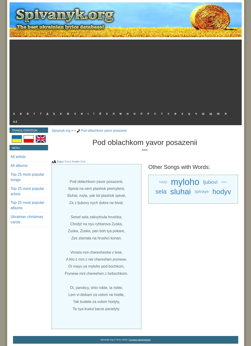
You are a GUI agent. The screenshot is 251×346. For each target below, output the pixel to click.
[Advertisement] (124, 74)
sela (160, 191)
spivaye (202, 191)
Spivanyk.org (61, 130)
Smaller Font (78, 161)
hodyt (163, 182)
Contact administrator (140, 339)
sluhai (180, 191)
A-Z (15, 121)
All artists (18, 157)
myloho (185, 182)
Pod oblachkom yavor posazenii (104, 130)
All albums (19, 166)
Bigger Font (63, 161)
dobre (224, 182)
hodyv (221, 191)
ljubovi (210, 182)
